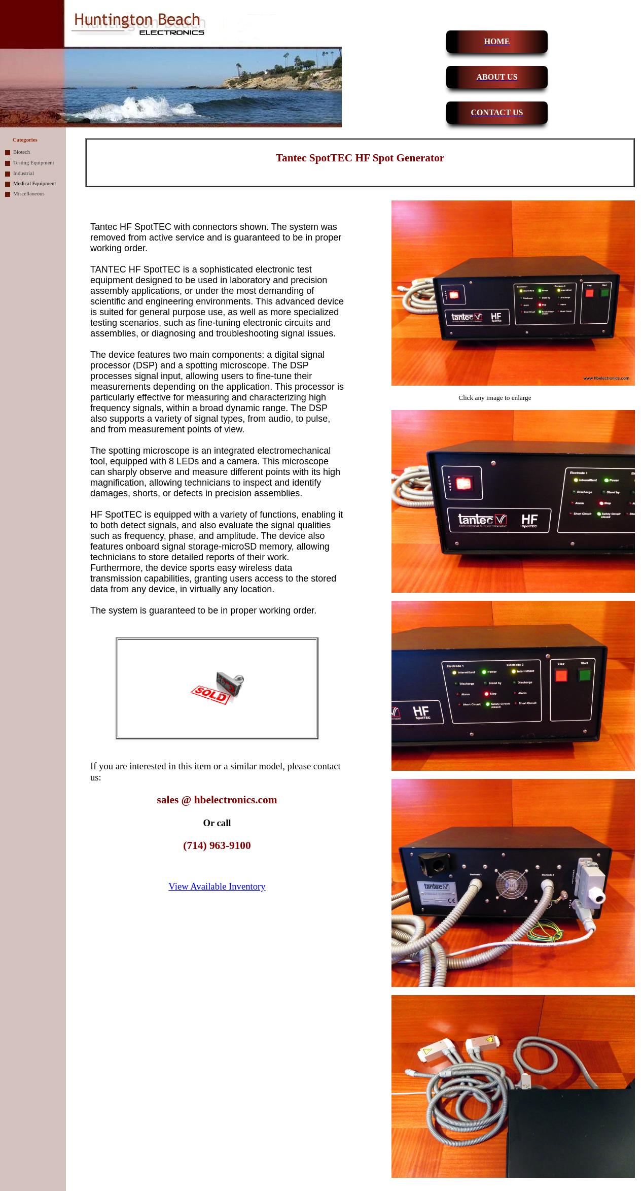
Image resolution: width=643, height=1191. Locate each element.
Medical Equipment (34, 183)
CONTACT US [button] (497, 112)
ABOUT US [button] (496, 77)
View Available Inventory (216, 886)
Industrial (23, 173)
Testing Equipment (33, 162)
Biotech (21, 152)
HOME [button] (497, 41)
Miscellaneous (29, 193)
